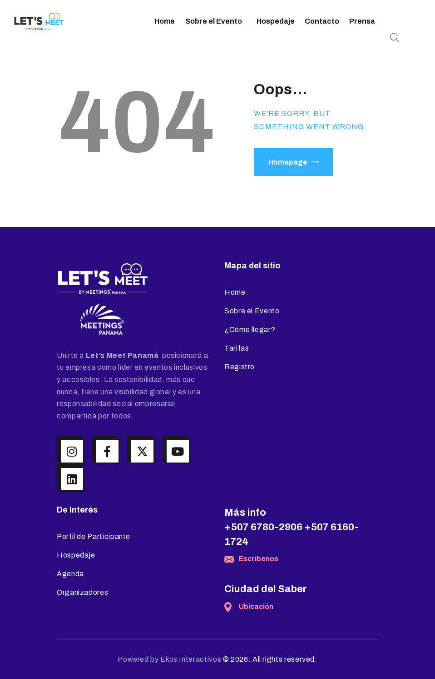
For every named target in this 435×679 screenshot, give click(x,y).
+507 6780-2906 (263, 527)
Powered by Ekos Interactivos (169, 659)
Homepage (287, 162)
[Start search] (394, 38)
